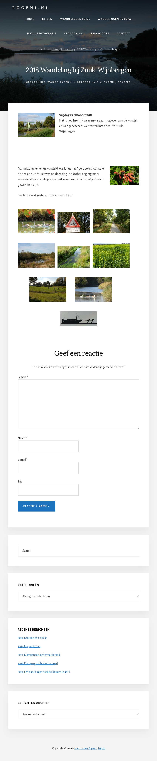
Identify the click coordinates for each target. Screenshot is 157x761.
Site (20, 481)
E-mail (22, 459)
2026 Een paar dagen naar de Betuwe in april (44, 671)
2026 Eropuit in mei (29, 646)
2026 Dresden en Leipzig (32, 637)
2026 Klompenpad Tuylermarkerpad (39, 654)
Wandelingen (59, 82)
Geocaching (35, 82)
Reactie (23, 377)
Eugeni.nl (31, 7)
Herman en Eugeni (85, 748)
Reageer (124, 82)
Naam (22, 438)
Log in (101, 748)
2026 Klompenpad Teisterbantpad (38, 663)
